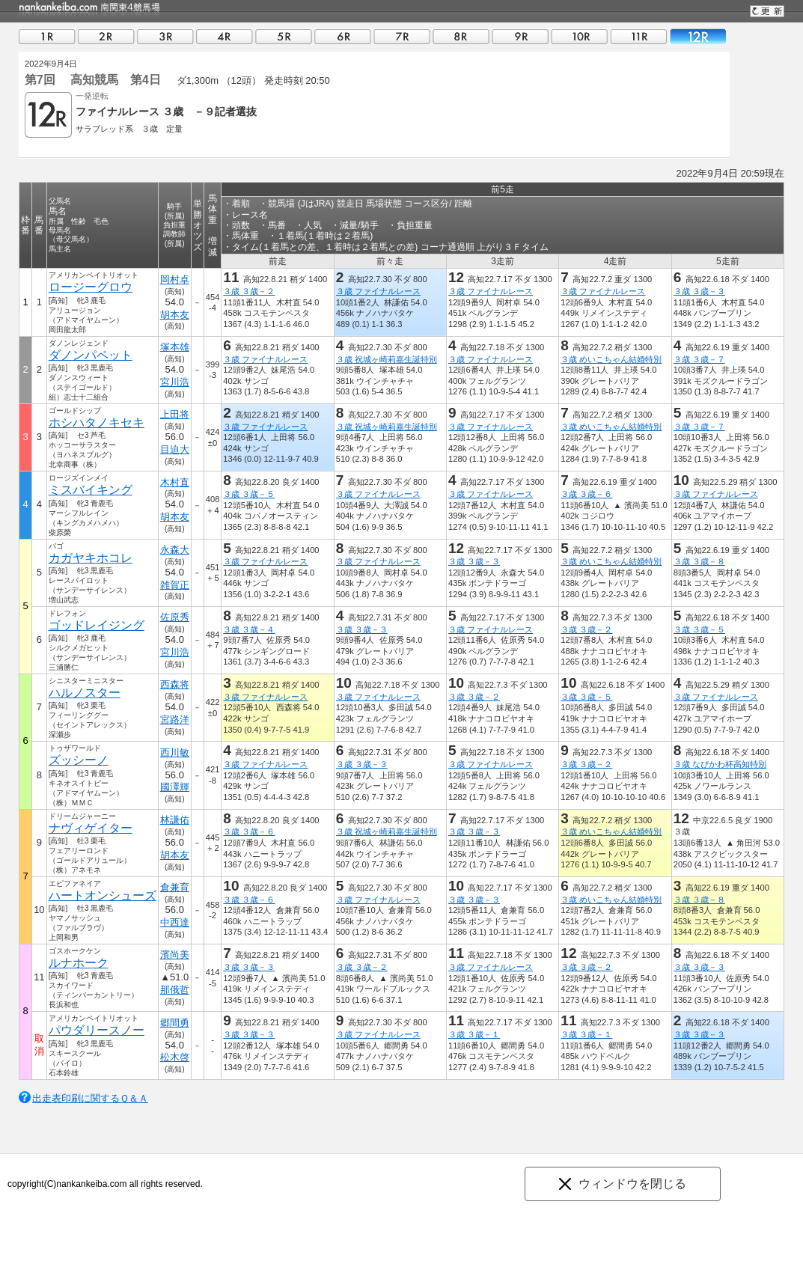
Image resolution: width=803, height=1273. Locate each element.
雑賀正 (174, 584)
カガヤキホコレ (90, 558)
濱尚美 (174, 954)
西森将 (174, 684)
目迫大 (174, 449)
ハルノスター (84, 692)
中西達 (174, 922)
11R (638, 36)
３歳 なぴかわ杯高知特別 (720, 764)
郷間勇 (174, 1022)
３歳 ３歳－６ (586, 493)
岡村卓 (174, 279)
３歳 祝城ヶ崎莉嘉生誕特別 (386, 359)
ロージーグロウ (90, 287)
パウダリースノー (96, 1030)
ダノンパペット (90, 355)
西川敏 (174, 752)
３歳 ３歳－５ (249, 493)
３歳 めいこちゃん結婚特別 (611, 359)
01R (47, 36)
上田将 (174, 414)
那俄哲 (174, 989)
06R (342, 36)
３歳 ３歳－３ (699, 291)
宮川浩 (174, 382)
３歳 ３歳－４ (249, 629)
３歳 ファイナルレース (378, 291)
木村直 (174, 482)
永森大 (174, 549)
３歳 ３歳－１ (474, 1034)
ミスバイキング (90, 489)
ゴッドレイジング (96, 625)
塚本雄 (174, 346)
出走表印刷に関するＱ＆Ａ (90, 1098)
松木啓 (174, 1057)
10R (579, 36)
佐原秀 (174, 617)
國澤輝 (174, 787)
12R (697, 36)
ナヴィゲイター (90, 828)
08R (461, 36)
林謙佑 (174, 819)
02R (106, 36)
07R (401, 36)
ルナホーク (79, 962)
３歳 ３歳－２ (249, 291)
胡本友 (174, 314)
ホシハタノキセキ (96, 422)
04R (224, 36)
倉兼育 (174, 887)
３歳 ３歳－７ (699, 359)
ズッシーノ (79, 760)
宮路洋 (174, 719)
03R (165, 36)
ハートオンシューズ (102, 895)
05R (283, 36)
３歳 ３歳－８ (699, 561)
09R (520, 36)
